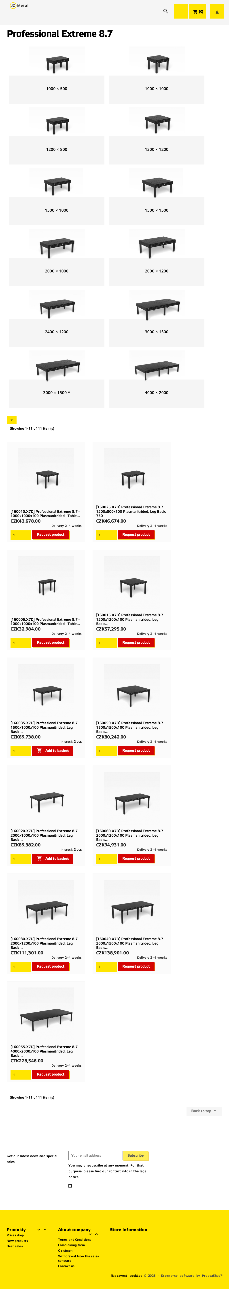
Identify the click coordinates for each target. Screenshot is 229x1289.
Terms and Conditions (74, 1239)
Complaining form (71, 1245)
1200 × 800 (56, 149)
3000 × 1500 (156, 331)
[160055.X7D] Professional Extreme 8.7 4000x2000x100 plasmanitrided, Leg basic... (44, 1051)
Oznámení (65, 1250)
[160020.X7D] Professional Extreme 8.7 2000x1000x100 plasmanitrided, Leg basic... (44, 835)
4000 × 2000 (156, 392)
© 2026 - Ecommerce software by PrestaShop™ (183, 1275)
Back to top (204, 1110)
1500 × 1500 (156, 210)
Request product (50, 534)
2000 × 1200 (156, 270)
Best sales (15, 1246)
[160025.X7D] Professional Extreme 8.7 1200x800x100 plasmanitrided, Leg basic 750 (131, 511)
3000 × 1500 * (56, 392)
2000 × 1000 (56, 270)
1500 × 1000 (56, 210)
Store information (128, 1230)
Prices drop (15, 1235)
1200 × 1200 (156, 149)
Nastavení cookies (126, 1275)
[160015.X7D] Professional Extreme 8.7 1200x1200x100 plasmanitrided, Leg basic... (129, 619)
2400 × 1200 (56, 331)
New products (17, 1241)
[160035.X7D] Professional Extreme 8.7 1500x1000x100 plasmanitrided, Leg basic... (44, 727)
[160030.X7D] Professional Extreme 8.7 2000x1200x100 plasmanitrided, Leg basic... (44, 943)
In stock (67, 741)
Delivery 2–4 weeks (66, 525)
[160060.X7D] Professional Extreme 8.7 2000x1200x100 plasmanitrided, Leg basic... (129, 835)
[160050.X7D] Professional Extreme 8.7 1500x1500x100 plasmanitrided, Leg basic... (129, 727)
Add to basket (53, 750)
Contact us (66, 1266)
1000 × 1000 (156, 88)
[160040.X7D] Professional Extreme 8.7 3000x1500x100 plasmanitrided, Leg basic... (129, 943)
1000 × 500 (56, 88)
